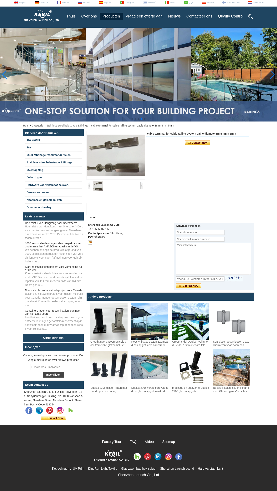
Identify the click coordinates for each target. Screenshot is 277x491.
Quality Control (230, 16)
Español (107, 2)
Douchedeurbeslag (39, 207)
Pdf (104, 236)
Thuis (71, 16)
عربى (191, 2)
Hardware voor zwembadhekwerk (48, 184)
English (22, 2)
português (129, 2)
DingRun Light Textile (102, 468)
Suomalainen (233, 2)
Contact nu (53, 418)
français (65, 2)
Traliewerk (33, 139)
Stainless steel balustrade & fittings (67, 125)
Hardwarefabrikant (210, 468)
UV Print (78, 468)
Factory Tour (111, 442)
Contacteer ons (199, 16)
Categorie (37, 125)
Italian (172, 2)
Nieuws (174, 16)
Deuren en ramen (38, 192)
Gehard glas (34, 177)
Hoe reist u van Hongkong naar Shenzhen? (51, 223)
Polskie (210, 2)
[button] (132, 119)
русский (86, 2)
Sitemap (168, 442)
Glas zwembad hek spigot (138, 468)
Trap (30, 147)
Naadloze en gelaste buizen (44, 199)
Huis (25, 125)
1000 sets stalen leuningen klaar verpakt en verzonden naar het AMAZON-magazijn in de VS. (54, 245)
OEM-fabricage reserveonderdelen (49, 154)
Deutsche (43, 2)
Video (149, 442)
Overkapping (35, 169)
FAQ (133, 442)
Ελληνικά (152, 2)
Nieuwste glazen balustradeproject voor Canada (53, 290)
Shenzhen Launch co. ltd (177, 468)
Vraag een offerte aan (144, 16)
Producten (111, 16)
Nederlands (258, 2)
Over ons (89, 16)
